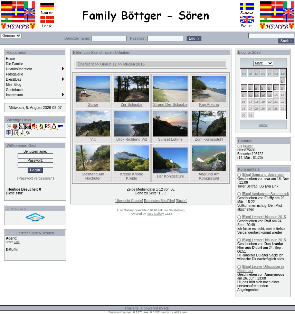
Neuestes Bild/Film (159, 201)
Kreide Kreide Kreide (131, 176)
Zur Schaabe (132, 104)
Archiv (263, 125)
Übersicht (86, 64)
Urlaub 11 (108, 64)
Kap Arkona (209, 104)
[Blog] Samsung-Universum (263, 174)
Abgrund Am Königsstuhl (209, 176)
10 (251, 95)
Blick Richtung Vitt (131, 139)
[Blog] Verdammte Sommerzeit (265, 194)
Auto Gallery (155, 213)
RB (166, 308)
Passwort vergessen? (35, 178)
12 (263, 95)
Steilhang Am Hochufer (93, 176)
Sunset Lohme (170, 139)
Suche (181, 201)
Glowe (92, 104)
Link (17, 242)
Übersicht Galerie (128, 201)
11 (257, 95)
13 (270, 95)
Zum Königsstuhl (209, 139)
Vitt (93, 139)
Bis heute (244, 146)
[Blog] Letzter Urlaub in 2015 (264, 217)
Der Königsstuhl (170, 176)
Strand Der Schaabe (170, 104)
